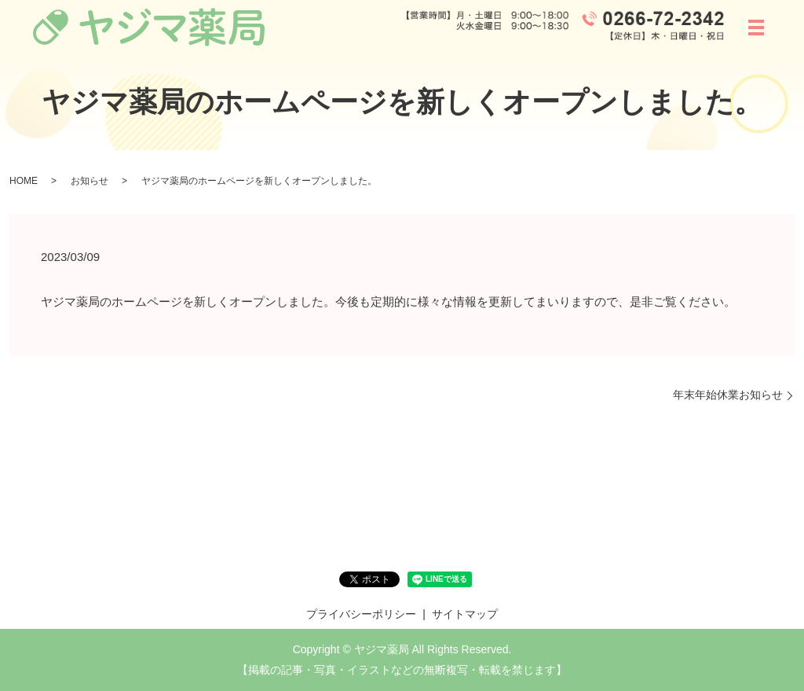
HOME (23, 180)
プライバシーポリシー (361, 614)
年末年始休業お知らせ (728, 394)
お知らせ (89, 180)
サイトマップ (465, 614)
